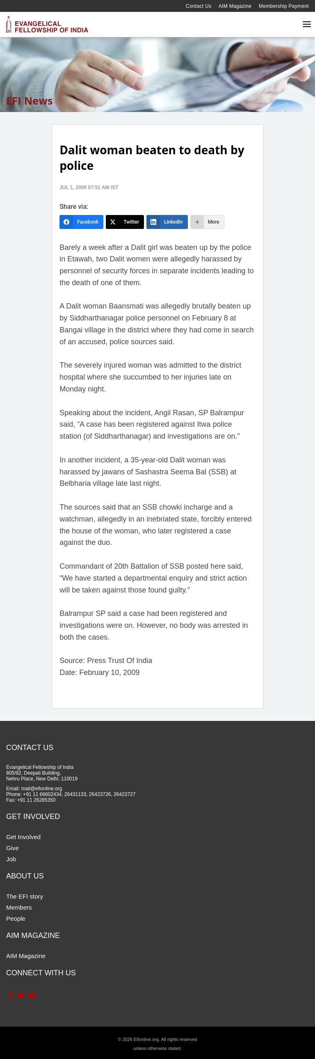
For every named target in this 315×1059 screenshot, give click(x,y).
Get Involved (23, 836)
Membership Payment (284, 6)
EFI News (29, 101)
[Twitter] (125, 222)
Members (19, 907)
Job (11, 858)
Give (12, 847)
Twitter (20, 995)
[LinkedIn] (167, 222)
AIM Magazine (235, 6)
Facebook (10, 995)
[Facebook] (81, 222)
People (15, 918)
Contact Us (198, 6)
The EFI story (24, 896)
